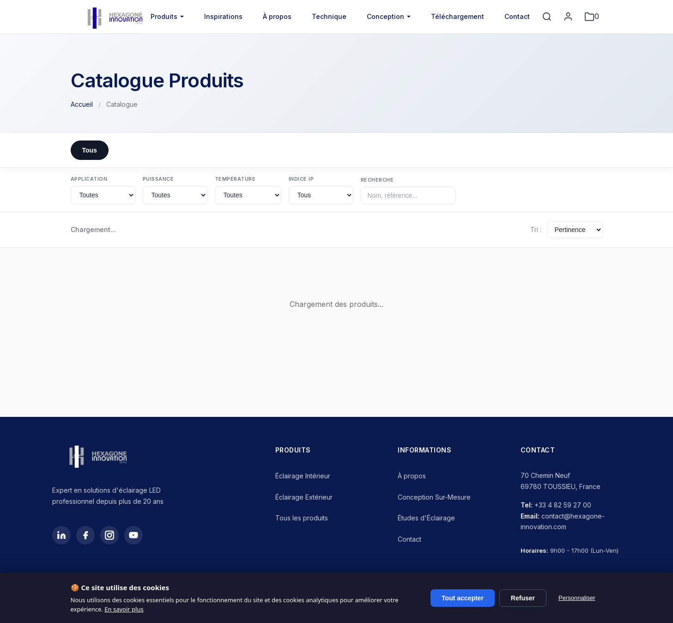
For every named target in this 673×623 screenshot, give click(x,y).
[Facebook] (85, 535)
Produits (164, 16)
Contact (517, 16)
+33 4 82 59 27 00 (562, 505)
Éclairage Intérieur (302, 476)
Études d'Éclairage (426, 518)
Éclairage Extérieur (304, 497)
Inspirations (223, 16)
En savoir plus (123, 609)
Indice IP (301, 179)
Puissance (158, 179)
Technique (329, 16)
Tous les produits (301, 518)
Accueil (82, 104)
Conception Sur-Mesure (434, 497)
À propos (277, 16)
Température (235, 179)
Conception (385, 16)
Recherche (377, 180)
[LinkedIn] (61, 535)
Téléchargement (457, 16)
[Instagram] (109, 535)
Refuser (523, 598)
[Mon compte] (568, 16)
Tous (89, 150)
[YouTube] (133, 535)
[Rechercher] (547, 16)
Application (89, 179)
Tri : (535, 229)
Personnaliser (576, 597)
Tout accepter (463, 598)
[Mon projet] (592, 16)
